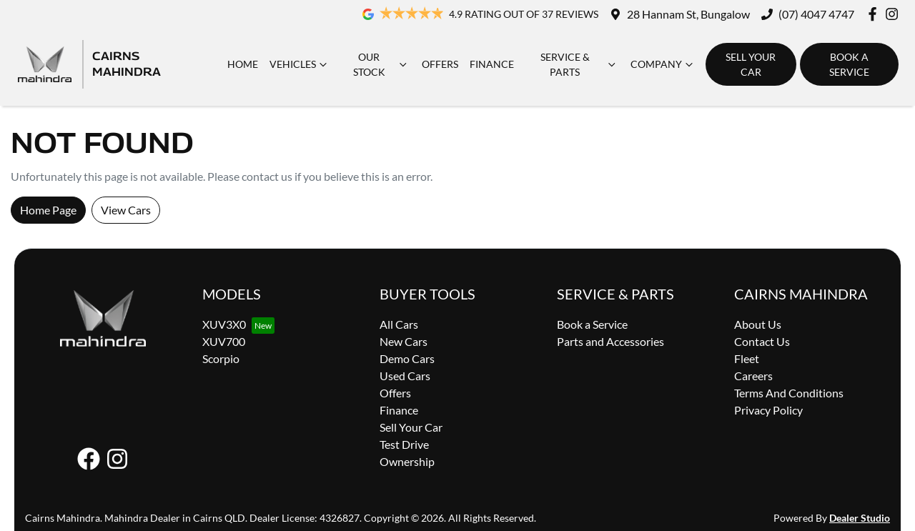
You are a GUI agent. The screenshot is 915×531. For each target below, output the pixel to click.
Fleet (746, 358)
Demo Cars (407, 358)
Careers (753, 375)
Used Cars (405, 375)
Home (242, 64)
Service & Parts (579, 64)
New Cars (403, 341)
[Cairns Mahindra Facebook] (875, 14)
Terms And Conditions (789, 393)
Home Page (48, 210)
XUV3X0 (224, 324)
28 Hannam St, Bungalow (688, 14)
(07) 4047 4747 (816, 14)
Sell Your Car (751, 64)
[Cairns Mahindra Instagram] (894, 14)
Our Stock (381, 64)
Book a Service (849, 64)
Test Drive (404, 444)
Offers (440, 64)
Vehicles (299, 64)
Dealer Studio (859, 518)
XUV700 (223, 341)
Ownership (407, 461)
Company (663, 64)
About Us (757, 324)
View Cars (126, 210)
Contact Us (762, 341)
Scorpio (220, 358)
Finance (492, 64)
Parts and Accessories (610, 341)
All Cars (399, 324)
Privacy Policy (768, 410)
